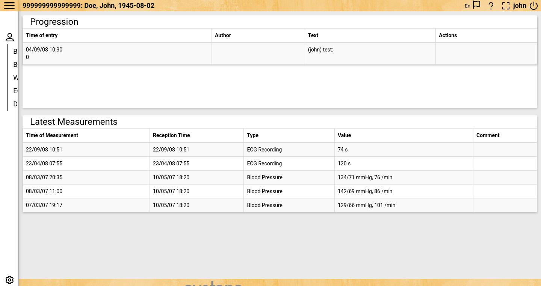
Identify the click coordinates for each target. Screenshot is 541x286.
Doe (16, 37)
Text (313, 35)
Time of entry (41, 35)
